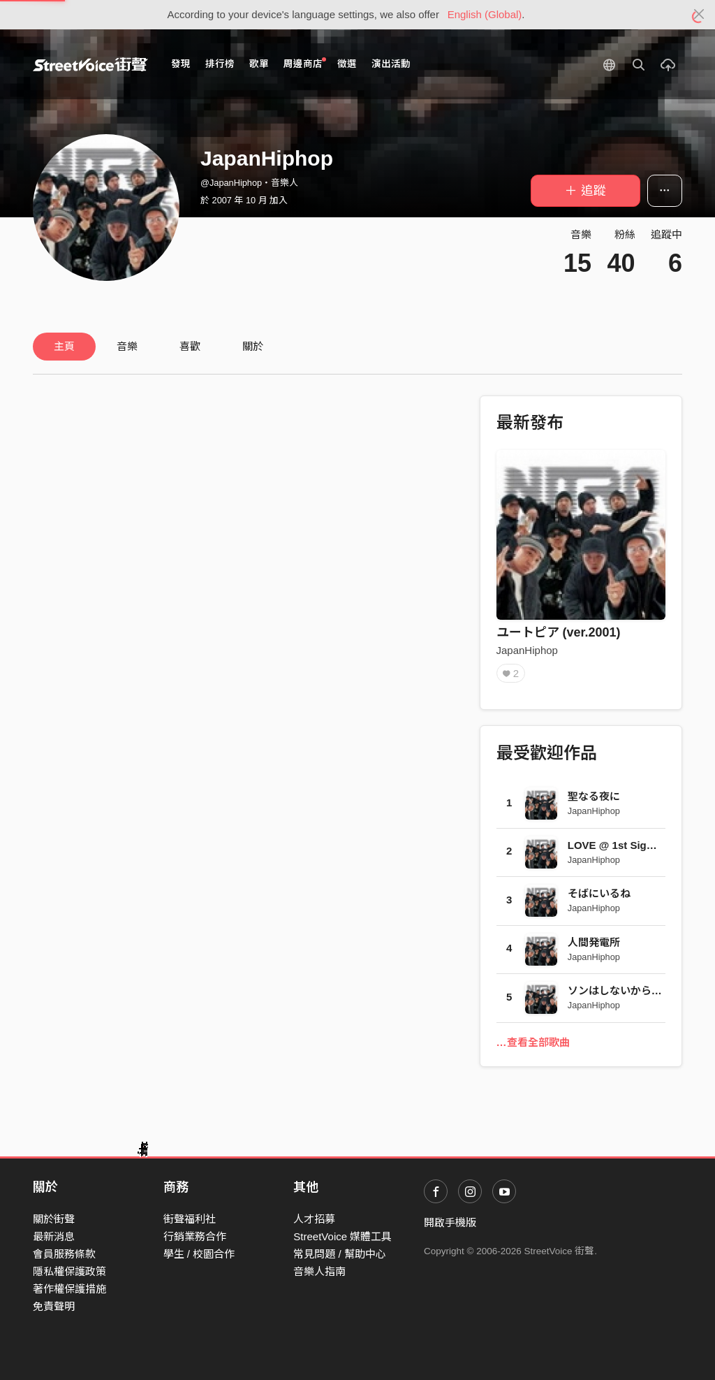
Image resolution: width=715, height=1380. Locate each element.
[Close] (699, 14)
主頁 (64, 346)
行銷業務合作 (194, 1236)
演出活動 (391, 64)
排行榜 (220, 64)
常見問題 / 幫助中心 (339, 1254)
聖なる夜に (594, 796)
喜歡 (189, 346)
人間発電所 (594, 942)
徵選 (347, 64)
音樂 (127, 346)
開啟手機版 (450, 1222)
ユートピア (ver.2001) (558, 632)
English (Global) (485, 14)
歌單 (259, 64)
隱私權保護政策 (69, 1271)
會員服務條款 (64, 1254)
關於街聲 (54, 1219)
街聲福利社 (189, 1219)
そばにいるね (599, 893)
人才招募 (314, 1219)
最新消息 (54, 1236)
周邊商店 (304, 63)
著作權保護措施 (69, 1289)
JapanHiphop (527, 650)
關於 (252, 346)
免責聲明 (54, 1306)
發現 (181, 64)
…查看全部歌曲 (533, 1042)
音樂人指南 (319, 1271)
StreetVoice (90, 64)
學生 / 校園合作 (199, 1254)
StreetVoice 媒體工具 (342, 1236)
